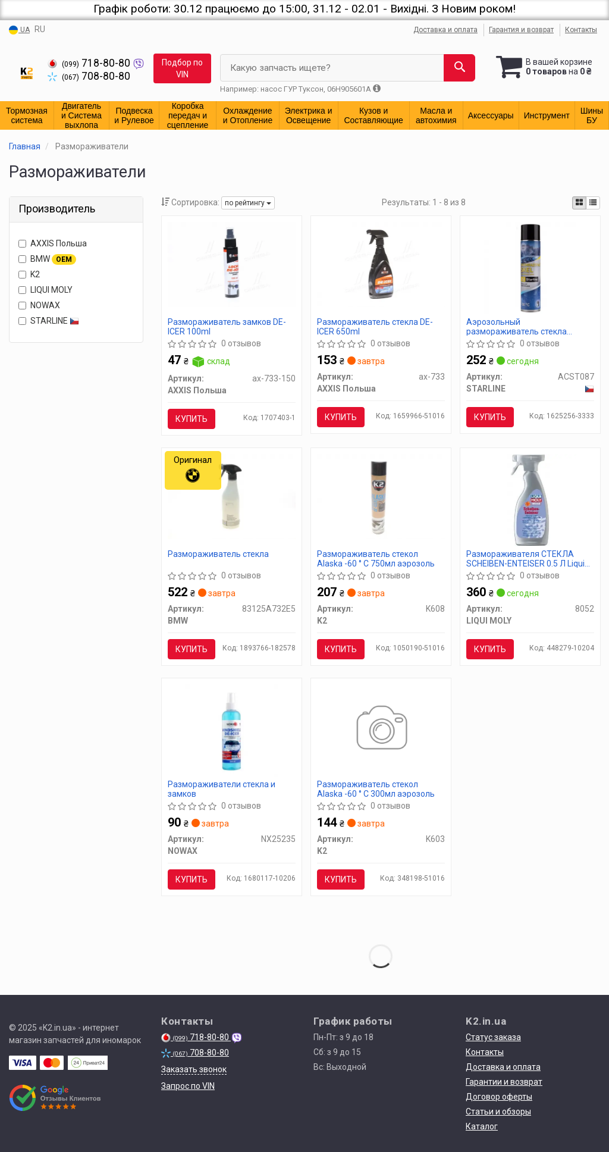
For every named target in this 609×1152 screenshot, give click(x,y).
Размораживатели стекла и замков (221, 789)
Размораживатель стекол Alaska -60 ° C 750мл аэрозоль (376, 558)
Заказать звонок (194, 1069)
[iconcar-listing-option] (593, 202)
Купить (191, 419)
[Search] (459, 68)
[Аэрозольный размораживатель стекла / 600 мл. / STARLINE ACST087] (530, 267)
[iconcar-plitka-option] (579, 202)
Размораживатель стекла (218, 554)
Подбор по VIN (182, 68)
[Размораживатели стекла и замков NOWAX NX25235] (231, 729)
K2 (29, 274)
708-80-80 (89, 76)
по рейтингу (248, 203)
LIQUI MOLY (45, 290)
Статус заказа (493, 1037)
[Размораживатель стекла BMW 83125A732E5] (232, 495)
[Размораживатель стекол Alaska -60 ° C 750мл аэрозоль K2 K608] (381, 495)
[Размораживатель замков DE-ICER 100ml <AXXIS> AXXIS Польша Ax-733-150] (232, 263)
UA (19, 30)
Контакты (581, 30)
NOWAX (39, 305)
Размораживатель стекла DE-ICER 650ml (375, 326)
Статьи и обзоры (498, 1111)
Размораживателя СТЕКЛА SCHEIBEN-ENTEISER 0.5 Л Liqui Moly (525, 558)
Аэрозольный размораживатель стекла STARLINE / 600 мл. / (516, 326)
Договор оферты (499, 1096)
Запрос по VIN (188, 1086)
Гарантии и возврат (504, 1082)
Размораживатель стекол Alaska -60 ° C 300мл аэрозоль (376, 789)
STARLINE (48, 320)
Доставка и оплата (445, 30)
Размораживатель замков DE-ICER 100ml (227, 326)
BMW (47, 259)
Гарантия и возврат (521, 30)
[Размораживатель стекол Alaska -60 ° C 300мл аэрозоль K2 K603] (381, 729)
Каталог (482, 1126)
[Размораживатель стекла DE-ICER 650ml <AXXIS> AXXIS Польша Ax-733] (381, 263)
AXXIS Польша (52, 243)
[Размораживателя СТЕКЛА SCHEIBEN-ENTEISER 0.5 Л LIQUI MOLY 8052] (530, 499)
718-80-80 (90, 63)
